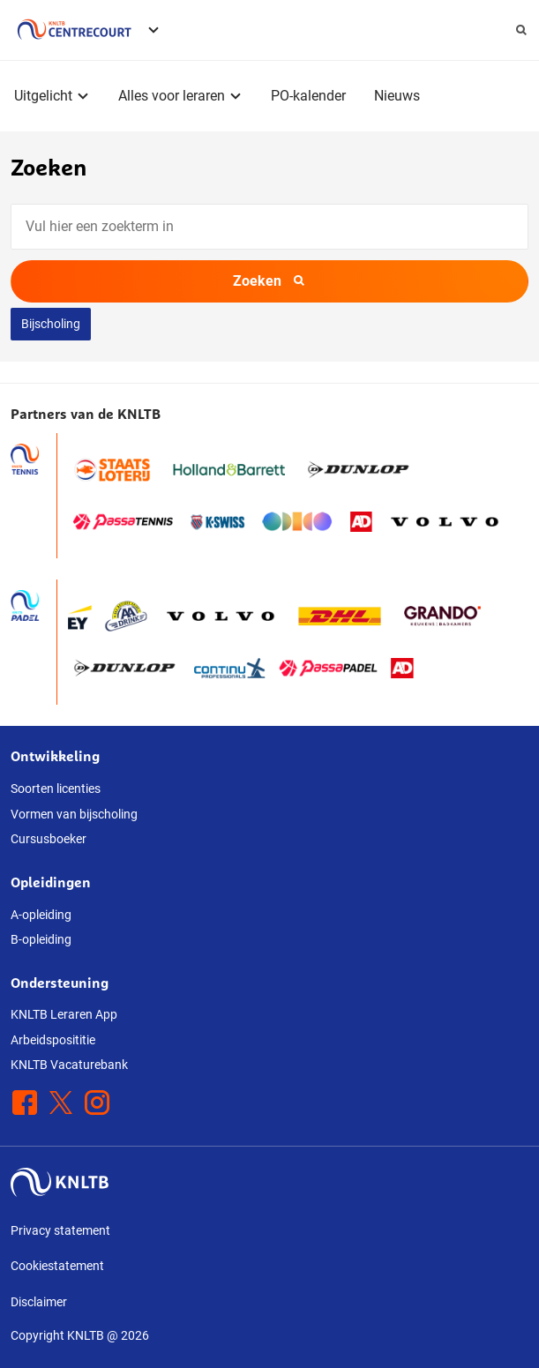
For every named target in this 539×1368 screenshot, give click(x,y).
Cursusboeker (48, 839)
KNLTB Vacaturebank (69, 1065)
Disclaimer (39, 1302)
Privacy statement (60, 1230)
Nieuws (397, 95)
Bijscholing (50, 324)
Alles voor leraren (171, 95)
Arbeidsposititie (53, 1040)
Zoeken (269, 281)
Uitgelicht (43, 95)
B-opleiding (41, 939)
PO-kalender (308, 95)
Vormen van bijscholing (74, 814)
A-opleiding (41, 915)
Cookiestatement (57, 1266)
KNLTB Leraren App (64, 1014)
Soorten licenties (56, 788)
